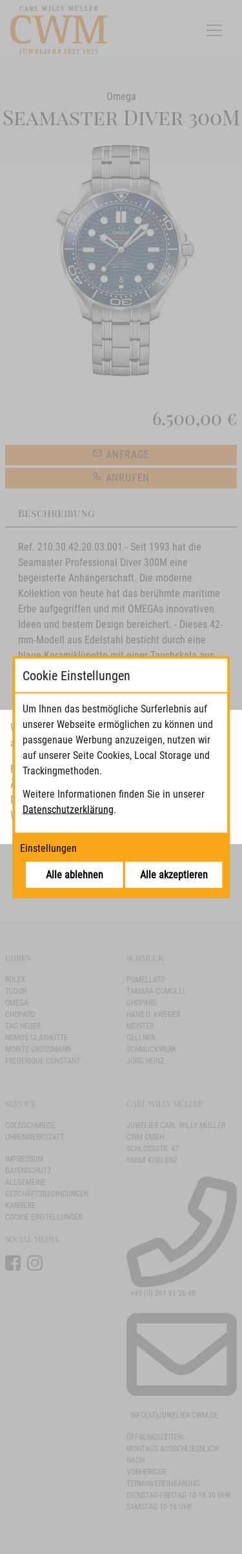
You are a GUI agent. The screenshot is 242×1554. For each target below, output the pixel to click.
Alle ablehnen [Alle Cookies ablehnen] (74, 875)
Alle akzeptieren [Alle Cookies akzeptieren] (174, 875)
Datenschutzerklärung (68, 809)
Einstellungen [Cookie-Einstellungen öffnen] (48, 848)
